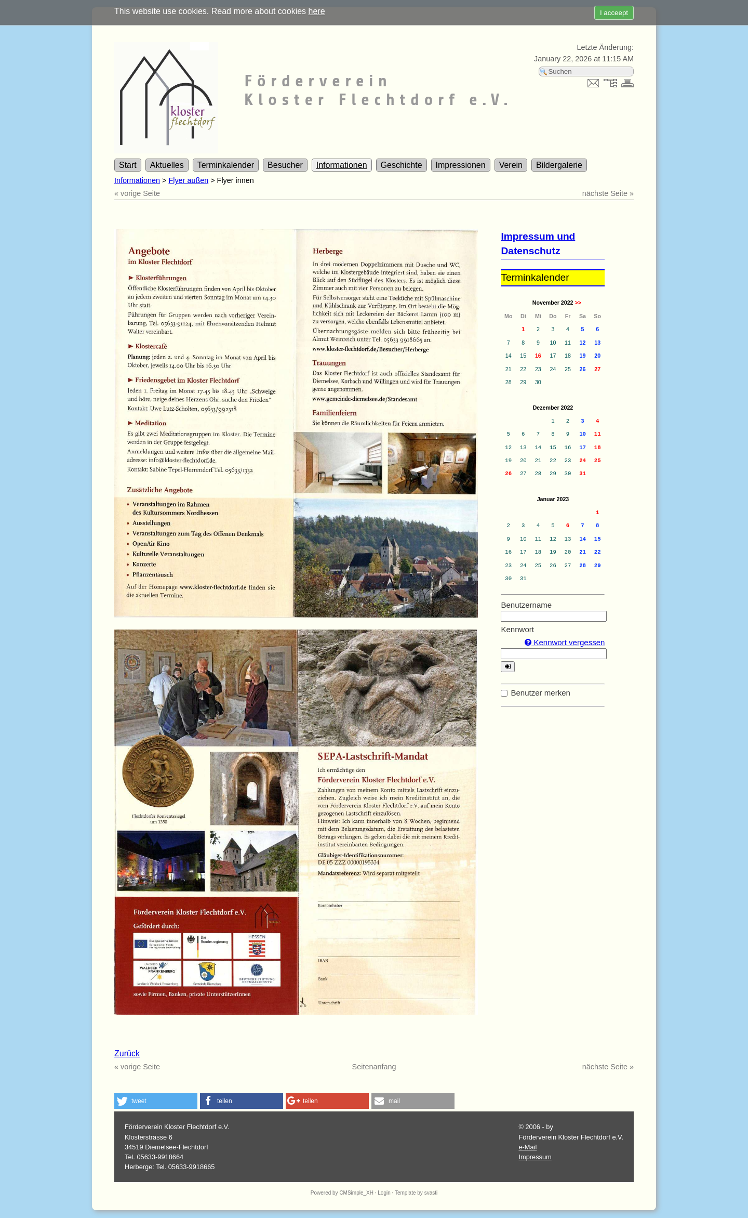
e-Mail (527, 1147)
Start (128, 165)
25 (597, 460)
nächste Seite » (608, 193)
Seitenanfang (374, 1067)
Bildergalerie (559, 165)
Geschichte (401, 165)
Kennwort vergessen (565, 642)
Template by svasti (416, 1193)
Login (384, 1193)
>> (578, 302)
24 (582, 460)
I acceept (614, 13)
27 (597, 369)
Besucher (285, 165)
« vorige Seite (137, 193)
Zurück (127, 1053)
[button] (155, 1101)
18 (597, 447)
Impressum (534, 1157)
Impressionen (461, 165)
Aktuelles (167, 165)
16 (538, 355)
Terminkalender (225, 165)
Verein (511, 165)
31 (582, 473)
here (317, 11)
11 (597, 434)
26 (508, 473)
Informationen (341, 165)
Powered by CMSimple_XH (342, 1193)
